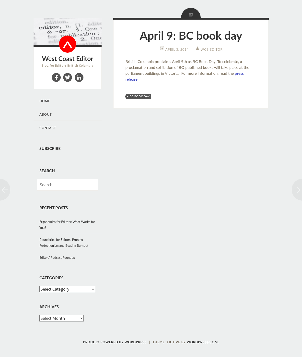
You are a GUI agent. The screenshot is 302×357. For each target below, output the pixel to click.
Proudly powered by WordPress (115, 342)
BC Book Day (139, 96)
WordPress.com (202, 342)
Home (44, 101)
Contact (47, 128)
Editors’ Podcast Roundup (57, 257)
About (45, 114)
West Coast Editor (67, 58)
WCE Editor (212, 49)
